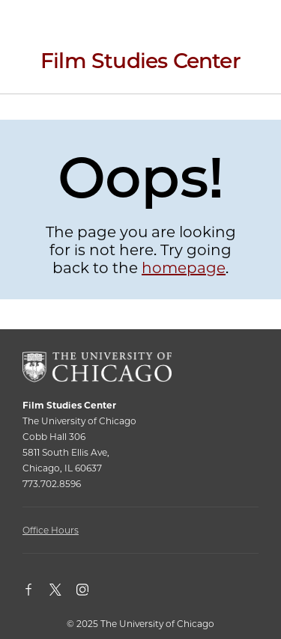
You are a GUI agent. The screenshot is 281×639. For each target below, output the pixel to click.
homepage (184, 268)
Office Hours (50, 530)
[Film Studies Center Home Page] (140, 66)
